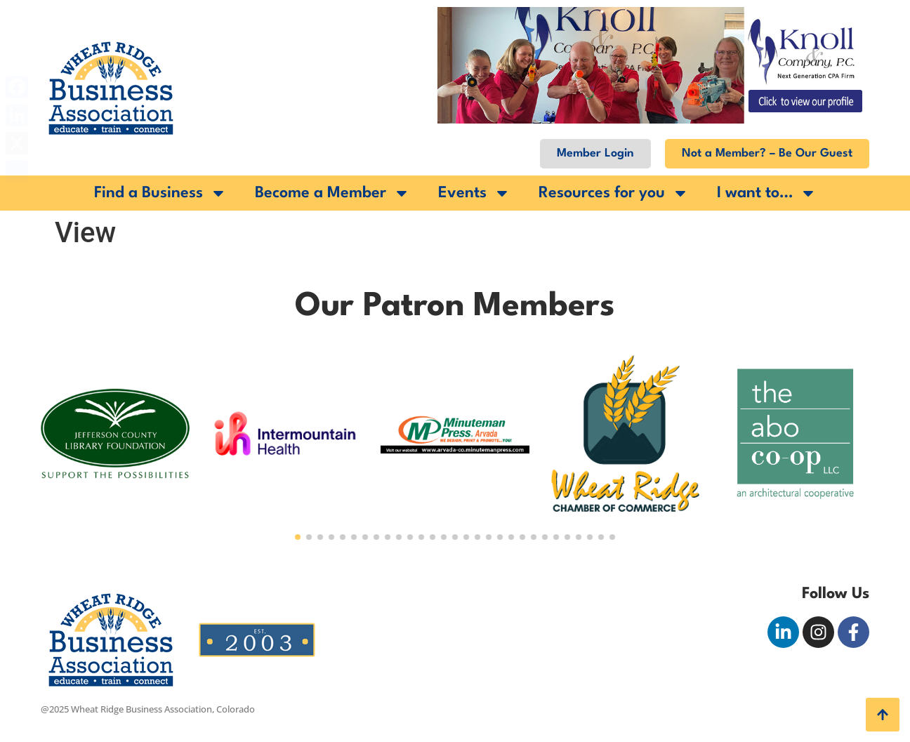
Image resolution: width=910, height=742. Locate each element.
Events (474, 193)
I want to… (767, 193)
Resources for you (614, 193)
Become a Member (332, 193)
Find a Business (160, 193)
